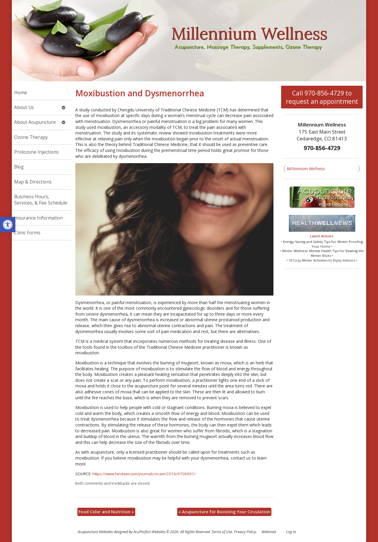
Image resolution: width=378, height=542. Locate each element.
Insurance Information (38, 218)
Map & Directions (33, 182)
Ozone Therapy (31, 137)
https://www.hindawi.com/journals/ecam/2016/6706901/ (143, 473)
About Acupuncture (35, 122)
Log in (291, 531)
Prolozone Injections (36, 152)
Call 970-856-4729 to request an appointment (322, 97)
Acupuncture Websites (95, 531)
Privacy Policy (245, 531)
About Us (24, 107)
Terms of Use (221, 531)
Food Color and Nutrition (106, 512)
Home (20, 93)
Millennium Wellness (306, 168)
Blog (19, 167)
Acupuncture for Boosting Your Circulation (224, 512)
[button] (7, 224)
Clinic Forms (27, 233)
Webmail (269, 531)
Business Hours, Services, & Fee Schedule (40, 200)
